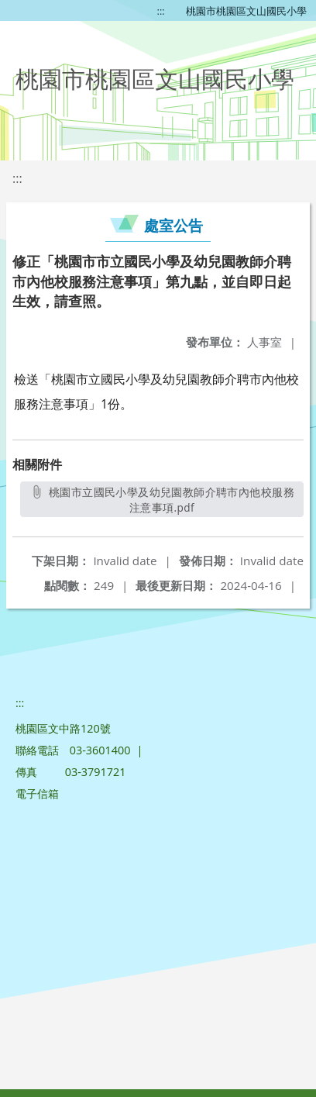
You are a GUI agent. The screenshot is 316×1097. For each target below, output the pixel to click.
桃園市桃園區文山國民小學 (246, 11)
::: (161, 11)
